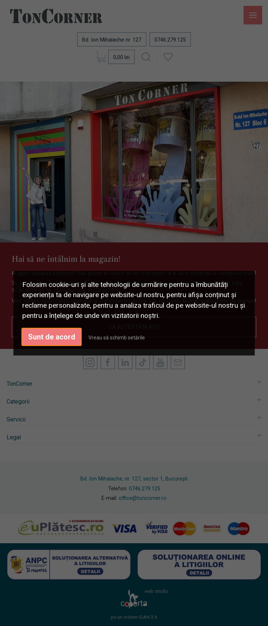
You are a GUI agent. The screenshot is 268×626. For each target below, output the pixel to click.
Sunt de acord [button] (51, 337)
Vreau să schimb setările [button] (116, 338)
